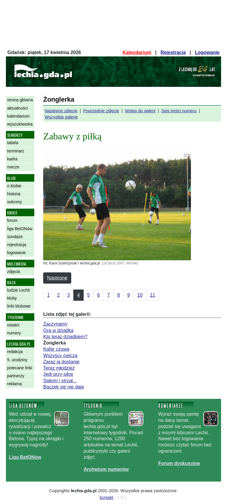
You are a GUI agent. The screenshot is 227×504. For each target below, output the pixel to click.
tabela (12, 142)
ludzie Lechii (18, 290)
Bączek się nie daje (63, 386)
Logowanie (207, 52)
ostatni (13, 325)
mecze (13, 167)
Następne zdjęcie (61, 110)
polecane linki (19, 367)
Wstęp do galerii (140, 110)
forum (12, 220)
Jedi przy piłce (58, 374)
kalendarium (18, 116)
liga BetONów (20, 228)
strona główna (20, 99)
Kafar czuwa (56, 349)
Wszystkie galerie (61, 117)
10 (139, 294)
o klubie (14, 185)
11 (152, 294)
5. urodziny (17, 359)
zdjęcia (13, 271)
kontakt (106, 497)
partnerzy (15, 375)
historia (13, 193)
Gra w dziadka (58, 330)
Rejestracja (173, 52)
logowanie (16, 252)
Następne (57, 277)
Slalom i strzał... (60, 380)
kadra (12, 159)
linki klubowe (18, 306)
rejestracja (16, 244)
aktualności (17, 108)
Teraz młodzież (59, 367)
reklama (14, 383)
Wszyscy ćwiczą (60, 355)
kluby (12, 298)
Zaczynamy (55, 323)
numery (14, 333)
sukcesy (14, 201)
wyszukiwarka (20, 124)
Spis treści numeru (179, 110)
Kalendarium (137, 52)
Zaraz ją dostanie (61, 361)
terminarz (15, 151)
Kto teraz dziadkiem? (65, 336)
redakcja (15, 351)
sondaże (15, 236)
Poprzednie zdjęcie (101, 110)
